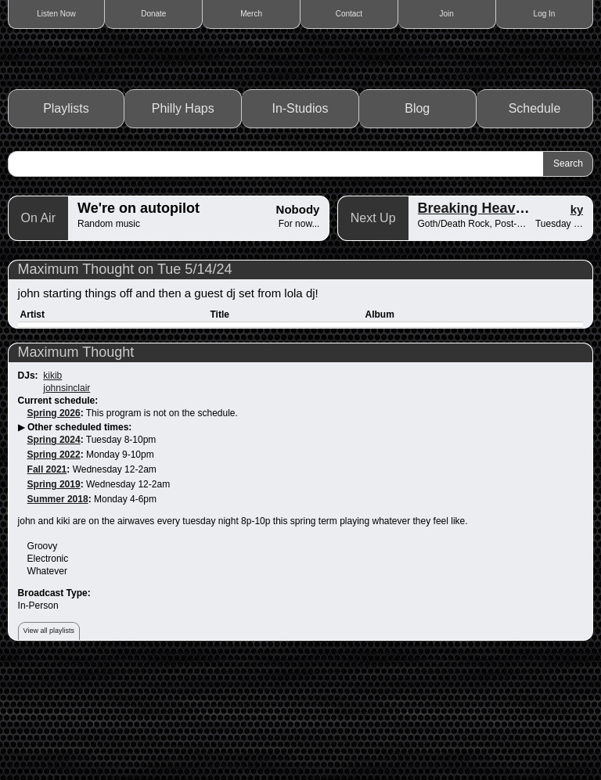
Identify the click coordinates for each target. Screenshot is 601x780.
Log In (545, 13)
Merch (251, 13)
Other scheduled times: (79, 539)
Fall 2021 (47, 582)
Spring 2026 (54, 524)
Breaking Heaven (475, 320)
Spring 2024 (54, 552)
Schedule (535, 221)
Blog (417, 221)
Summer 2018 (57, 611)
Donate (153, 13)
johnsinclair (66, 499)
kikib (52, 487)
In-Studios (300, 221)
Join (447, 13)
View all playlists (48, 743)
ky (577, 321)
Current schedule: (58, 512)
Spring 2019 (54, 596)
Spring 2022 (54, 567)
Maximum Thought (76, 464)
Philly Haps (183, 221)
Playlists (66, 221)
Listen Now (56, 13)
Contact (349, 13)
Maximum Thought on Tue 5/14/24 (125, 381)
